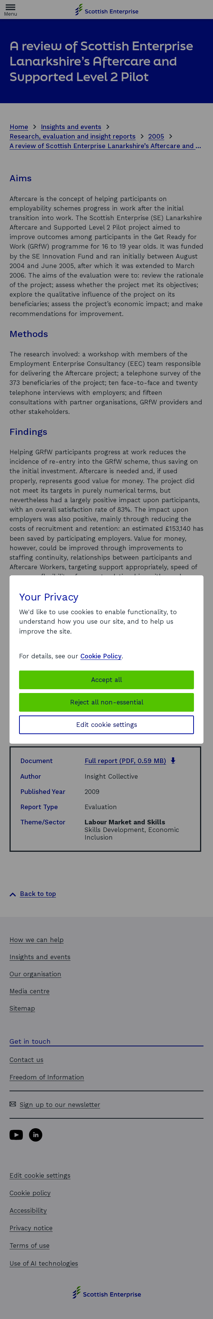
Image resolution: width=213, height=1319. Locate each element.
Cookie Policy (101, 656)
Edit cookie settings (106, 724)
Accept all (106, 679)
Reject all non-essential (106, 702)
